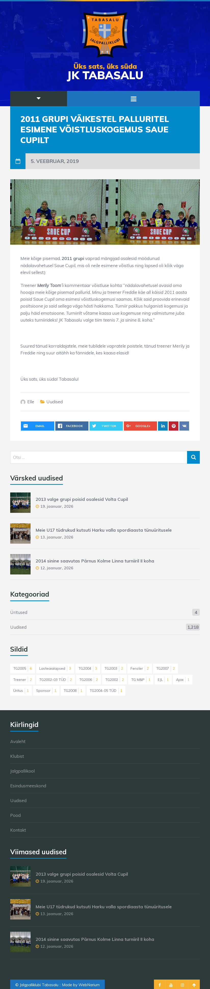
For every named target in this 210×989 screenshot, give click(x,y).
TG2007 (165, 668)
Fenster (139, 668)
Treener (22, 679)
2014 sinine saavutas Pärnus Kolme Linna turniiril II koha (95, 561)
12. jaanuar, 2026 (56, 568)
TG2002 (114, 679)
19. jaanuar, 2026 (56, 506)
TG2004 (87, 668)
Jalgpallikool (22, 771)
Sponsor (46, 690)
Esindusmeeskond (28, 786)
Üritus (21, 690)
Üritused (18, 612)
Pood (15, 815)
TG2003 (113, 668)
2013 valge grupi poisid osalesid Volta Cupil (82, 499)
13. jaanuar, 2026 (56, 537)
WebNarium (89, 984)
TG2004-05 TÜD (106, 690)
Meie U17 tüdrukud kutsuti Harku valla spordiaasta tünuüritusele (104, 530)
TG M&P (140, 679)
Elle (30, 401)
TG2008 (73, 690)
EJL (163, 679)
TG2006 (88, 679)
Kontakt (18, 830)
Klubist (17, 756)
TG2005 (22, 668)
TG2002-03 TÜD (55, 679)
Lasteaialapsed (55, 668)
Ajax (182, 679)
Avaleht (17, 741)
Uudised (54, 401)
